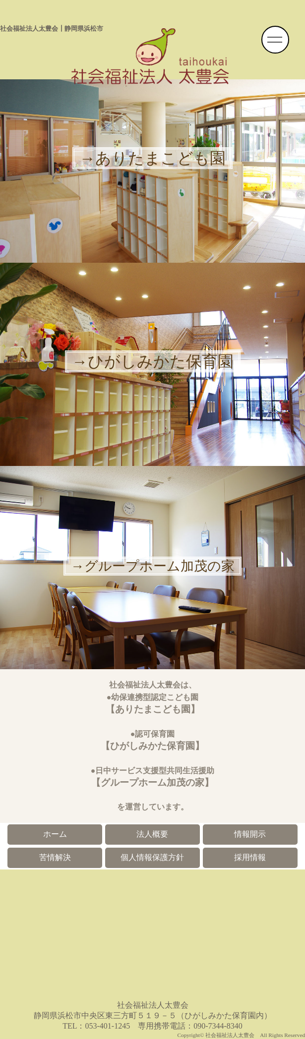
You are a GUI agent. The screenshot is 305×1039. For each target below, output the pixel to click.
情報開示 (250, 834)
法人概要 (152, 834)
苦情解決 (55, 857)
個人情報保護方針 (152, 857)
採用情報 (250, 857)
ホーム (55, 834)
